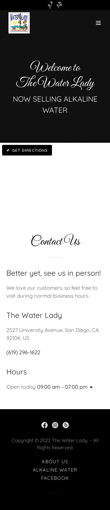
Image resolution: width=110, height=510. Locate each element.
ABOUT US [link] (55, 462)
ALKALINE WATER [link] (55, 470)
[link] (19, 22)
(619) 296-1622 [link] (23, 352)
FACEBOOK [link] (55, 478)
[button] (98, 23)
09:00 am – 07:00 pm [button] (62, 386)
